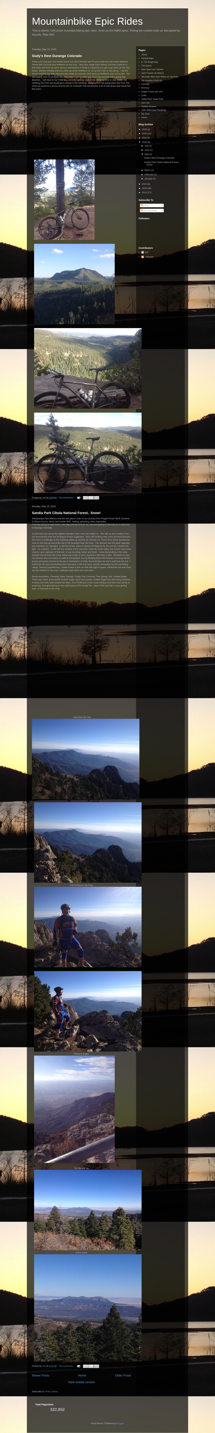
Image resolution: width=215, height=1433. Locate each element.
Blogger (120, 1423)
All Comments (149, 210)
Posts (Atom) (51, 1391)
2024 (144, 137)
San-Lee (145, 102)
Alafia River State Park (152, 99)
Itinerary (145, 88)
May (147, 154)
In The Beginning (149, 62)
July (147, 146)
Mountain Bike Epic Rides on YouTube (159, 76)
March (148, 170)
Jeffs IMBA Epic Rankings (153, 110)
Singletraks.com (55, 77)
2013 (144, 192)
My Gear (145, 114)
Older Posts (123, 1375)
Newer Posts (40, 1375)
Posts (145, 205)
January (149, 178)
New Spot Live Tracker (152, 69)
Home (82, 1375)
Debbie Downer (148, 106)
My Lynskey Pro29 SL (151, 80)
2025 (144, 133)
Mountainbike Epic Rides (87, 21)
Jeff (146, 252)
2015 (144, 184)
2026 (144, 129)
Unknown (149, 257)
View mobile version (81, 1382)
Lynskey (145, 84)
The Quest (146, 65)
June (147, 150)
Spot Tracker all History (152, 73)
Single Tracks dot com (152, 91)
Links (143, 95)
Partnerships (147, 58)
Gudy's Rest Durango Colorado (57, 56)
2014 (144, 188)
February (149, 174)
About (144, 54)
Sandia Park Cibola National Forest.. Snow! (66, 513)
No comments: (66, 497)
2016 (144, 142)
